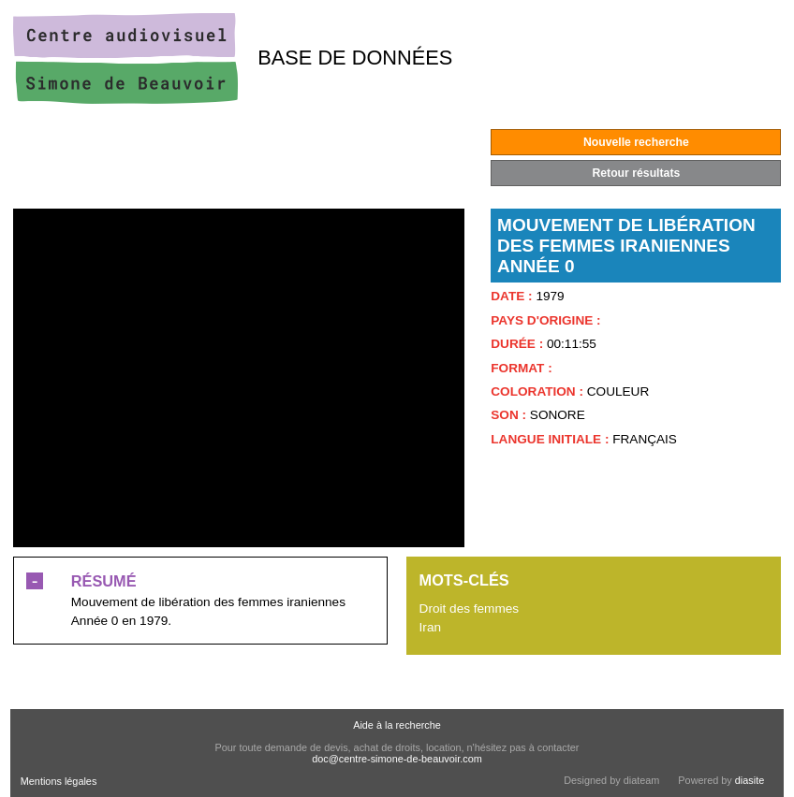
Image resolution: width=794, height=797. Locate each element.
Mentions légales (59, 781)
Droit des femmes (469, 608)
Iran (430, 627)
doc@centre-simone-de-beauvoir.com (397, 758)
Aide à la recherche (397, 725)
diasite (749, 780)
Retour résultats (636, 173)
